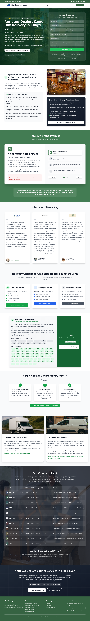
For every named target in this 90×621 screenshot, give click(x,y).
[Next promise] (79, 177)
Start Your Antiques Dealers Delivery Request (45, 405)
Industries (65, 5)
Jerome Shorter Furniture (44, 261)
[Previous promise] (52, 177)
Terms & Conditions (50, 607)
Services (71, 5)
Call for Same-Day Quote (17, 305)
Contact (48, 603)
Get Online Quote (54, 590)
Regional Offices (50, 5)
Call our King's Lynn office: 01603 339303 (17, 50)
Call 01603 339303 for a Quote (66, 122)
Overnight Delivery (29, 607)
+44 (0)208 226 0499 (73, 608)
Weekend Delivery (29, 611)
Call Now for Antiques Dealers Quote (69, 347)
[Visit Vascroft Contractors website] (17, 215)
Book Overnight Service (45, 303)
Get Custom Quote (73, 303)
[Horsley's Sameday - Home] (16, 5)
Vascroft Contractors (15, 260)
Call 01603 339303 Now (37, 590)
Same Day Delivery (29, 609)
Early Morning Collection (31, 603)
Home (42, 5)
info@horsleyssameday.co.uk (74, 610)
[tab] (65, 152)
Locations (58, 5)
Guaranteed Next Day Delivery (32, 605)
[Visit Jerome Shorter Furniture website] (45, 215)
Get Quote (79, 5)
